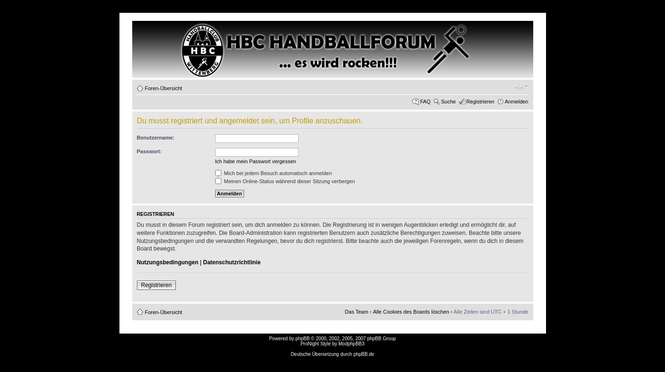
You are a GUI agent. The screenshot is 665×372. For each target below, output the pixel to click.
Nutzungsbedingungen (168, 262)
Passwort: (149, 151)
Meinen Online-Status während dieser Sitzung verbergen (285, 181)
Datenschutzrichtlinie (232, 262)
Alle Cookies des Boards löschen (411, 312)
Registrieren (480, 101)
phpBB (302, 338)
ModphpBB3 (351, 343)
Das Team (356, 312)
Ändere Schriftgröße (521, 86)
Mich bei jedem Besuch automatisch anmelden (273, 173)
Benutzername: (155, 137)
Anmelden (516, 101)
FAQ (425, 101)
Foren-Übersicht (163, 88)
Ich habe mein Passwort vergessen (255, 161)
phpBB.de (364, 354)
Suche (448, 101)
